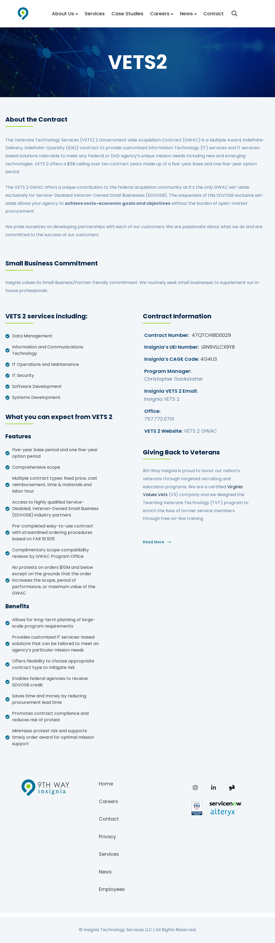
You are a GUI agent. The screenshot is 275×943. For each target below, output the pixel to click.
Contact (213, 13)
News (186, 13)
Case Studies (127, 13)
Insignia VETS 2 (162, 399)
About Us (63, 13)
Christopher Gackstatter (173, 379)
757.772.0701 (159, 419)
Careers (159, 13)
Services (95, 13)
